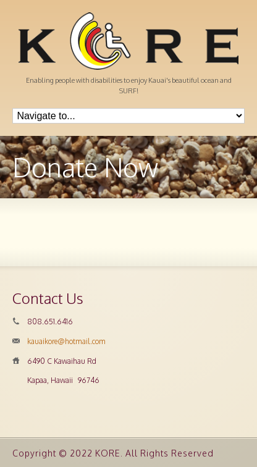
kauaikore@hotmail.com (66, 341)
